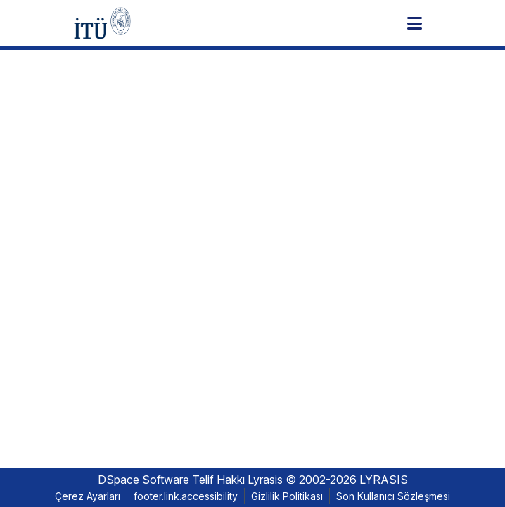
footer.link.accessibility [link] (186, 496)
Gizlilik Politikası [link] (287, 496)
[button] (102, 23)
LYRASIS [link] (383, 480)
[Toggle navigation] (414, 23)
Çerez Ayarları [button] (87, 496)
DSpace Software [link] (143, 480)
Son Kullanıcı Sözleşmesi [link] (393, 496)
